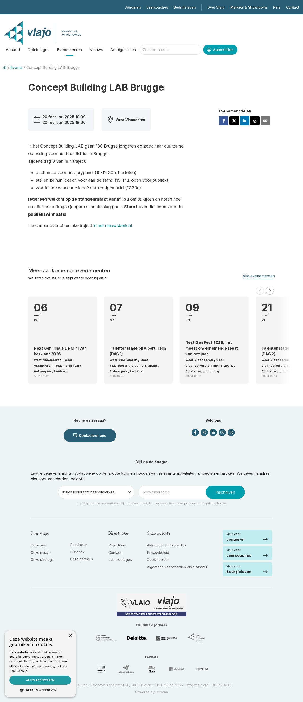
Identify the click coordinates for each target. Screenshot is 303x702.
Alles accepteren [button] (40, 680)
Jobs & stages (120, 559)
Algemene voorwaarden (166, 545)
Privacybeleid (158, 552)
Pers (277, 7)
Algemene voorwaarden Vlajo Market (177, 567)
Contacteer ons (89, 435)
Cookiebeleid (158, 559)
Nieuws (96, 49)
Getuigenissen (123, 49)
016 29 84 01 (222, 685)
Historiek (77, 552)
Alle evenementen (258, 276)
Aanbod (13, 49)
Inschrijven (225, 492)
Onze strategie (43, 559)
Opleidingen (38, 49)
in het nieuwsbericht (112, 225)
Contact (292, 7)
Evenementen (69, 49)
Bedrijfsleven (185, 7)
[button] (260, 291)
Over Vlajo (216, 7)
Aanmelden (220, 49)
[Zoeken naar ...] (170, 50)
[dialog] (40, 663)
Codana (162, 692)
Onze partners (81, 559)
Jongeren (133, 7)
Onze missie (41, 552)
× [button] (70, 635)
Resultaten (78, 544)
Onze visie (39, 545)
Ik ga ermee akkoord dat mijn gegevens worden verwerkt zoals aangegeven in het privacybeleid (154, 503)
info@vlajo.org (197, 685)
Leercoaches (157, 7)
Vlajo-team (117, 545)
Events (16, 67)
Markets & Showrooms (248, 7)
